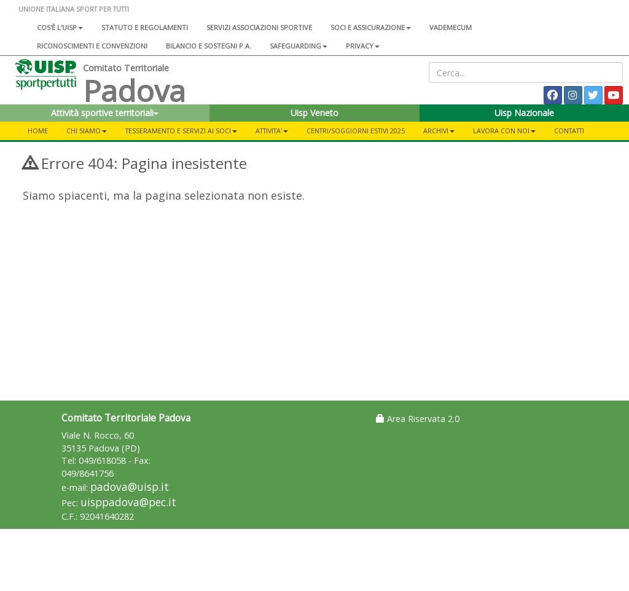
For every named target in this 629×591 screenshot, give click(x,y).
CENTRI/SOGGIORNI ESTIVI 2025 (356, 130)
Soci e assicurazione (370, 27)
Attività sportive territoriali (104, 113)
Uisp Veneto (314, 113)
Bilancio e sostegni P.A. (208, 45)
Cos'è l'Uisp (60, 27)
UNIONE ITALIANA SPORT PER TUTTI (73, 9)
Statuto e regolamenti (144, 27)
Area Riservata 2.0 (417, 419)
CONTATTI (569, 130)
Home (38, 130)
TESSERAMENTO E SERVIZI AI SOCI (181, 130)
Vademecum (450, 27)
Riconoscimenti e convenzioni (92, 45)
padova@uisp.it (129, 487)
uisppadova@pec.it (128, 502)
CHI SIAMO (86, 130)
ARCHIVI (439, 130)
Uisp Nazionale (524, 113)
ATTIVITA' (272, 130)
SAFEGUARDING (298, 45)
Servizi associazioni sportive (259, 27)
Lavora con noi (504, 130)
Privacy (363, 45)
